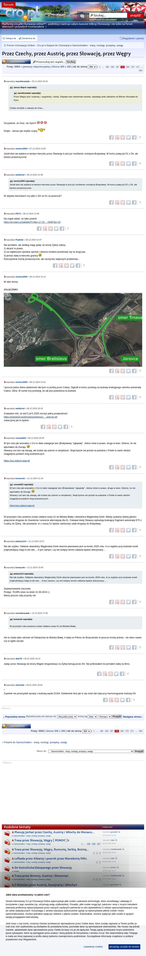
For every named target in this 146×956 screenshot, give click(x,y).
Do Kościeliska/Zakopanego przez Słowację (43, 867)
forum (8, 4)
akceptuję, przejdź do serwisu (124, 946)
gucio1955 (115, 885)
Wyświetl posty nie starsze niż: (51, 716)
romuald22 (20, 438)
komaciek (20, 478)
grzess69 (114, 832)
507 (99, 844)
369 (127, 67)
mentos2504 (21, 148)
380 (140, 71)
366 (112, 67)
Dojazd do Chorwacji (57, 45)
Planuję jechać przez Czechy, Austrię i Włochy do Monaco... (54, 832)
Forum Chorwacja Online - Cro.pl (25, 45)
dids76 (18, 658)
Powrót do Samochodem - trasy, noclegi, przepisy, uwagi (35, 742)
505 (88, 844)
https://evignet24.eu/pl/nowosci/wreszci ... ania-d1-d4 (30, 417)
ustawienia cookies (93, 946)
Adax (113, 840)
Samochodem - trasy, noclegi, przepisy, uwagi (97, 45)
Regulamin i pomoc (133, 38)
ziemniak (19, 685)
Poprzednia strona (15, 716)
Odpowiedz (16, 61)
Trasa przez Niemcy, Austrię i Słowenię (40, 876)
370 (132, 67)
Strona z (61, 66)
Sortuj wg (87, 716)
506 (93, 844)
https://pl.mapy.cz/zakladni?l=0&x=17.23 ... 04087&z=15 (32, 222)
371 (138, 67)
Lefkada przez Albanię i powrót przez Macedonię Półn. (50, 858)
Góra (140, 137)
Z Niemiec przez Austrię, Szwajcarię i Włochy (44, 885)
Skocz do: (42, 751)
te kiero (113, 867)
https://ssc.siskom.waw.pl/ (17, 460)
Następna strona (132, 716)
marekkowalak (22, 81)
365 (107, 67)
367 (117, 67)
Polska (16, 871)
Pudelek (19, 240)
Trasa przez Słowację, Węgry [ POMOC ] (40, 840)
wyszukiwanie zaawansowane (103, 19)
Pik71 (18, 213)
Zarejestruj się (28, 38)
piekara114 (20, 541)
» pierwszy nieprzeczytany (35, 66)
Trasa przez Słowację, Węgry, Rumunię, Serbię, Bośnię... (51, 849)
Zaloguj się (11, 38)
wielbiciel (20, 175)
